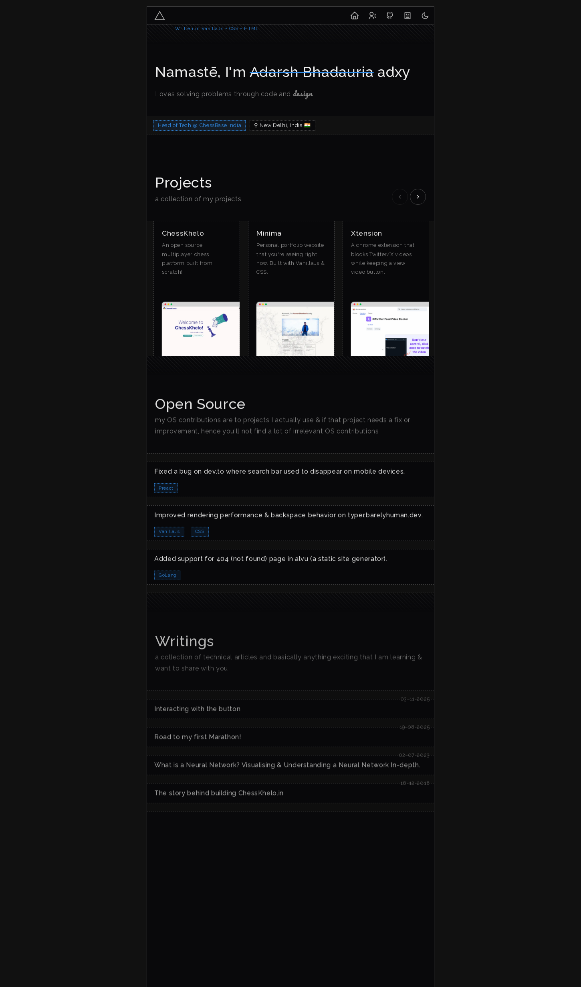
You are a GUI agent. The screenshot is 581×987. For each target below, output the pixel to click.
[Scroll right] (418, 197)
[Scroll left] (400, 197)
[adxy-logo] (159, 15)
